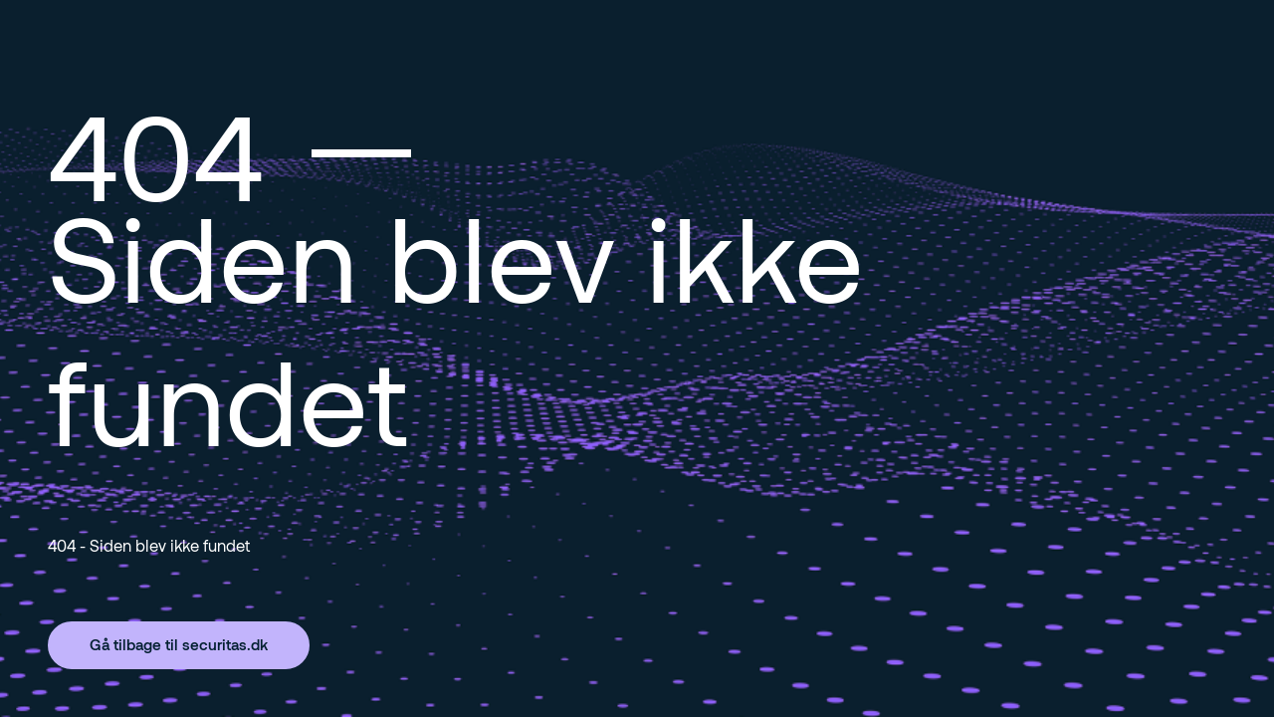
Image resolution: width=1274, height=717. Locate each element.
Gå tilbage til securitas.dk (179, 644)
